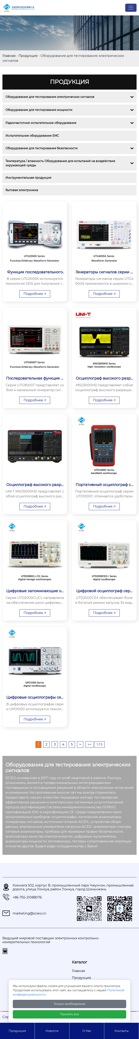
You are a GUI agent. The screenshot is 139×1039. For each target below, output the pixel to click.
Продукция (28, 56)
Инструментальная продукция (28, 178)
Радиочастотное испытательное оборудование (40, 123)
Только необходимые (69, 1004)
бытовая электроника (21, 190)
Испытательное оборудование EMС (32, 135)
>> (89, 744)
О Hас (87, 1031)
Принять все (69, 1014)
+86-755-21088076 (27, 897)
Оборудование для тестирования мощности (38, 110)
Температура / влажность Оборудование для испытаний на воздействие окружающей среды (60, 163)
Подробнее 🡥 (35, 294)
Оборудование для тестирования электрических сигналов (49, 97)
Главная (9, 56)
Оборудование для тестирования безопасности (41, 148)
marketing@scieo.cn (29, 913)
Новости (52, 1031)
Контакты (122, 1031)
